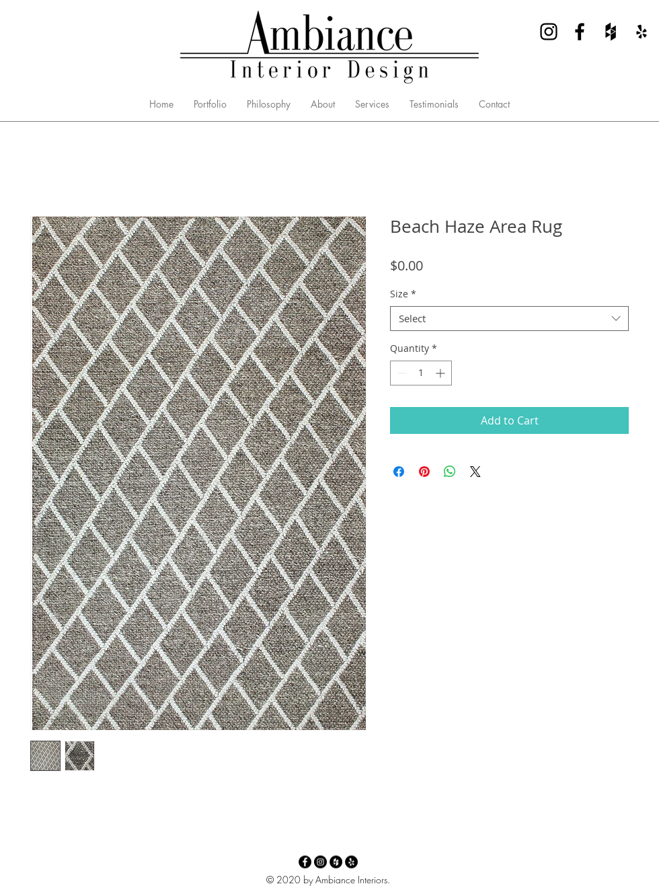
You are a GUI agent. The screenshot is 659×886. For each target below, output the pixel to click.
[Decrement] (400, 373)
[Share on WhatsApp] (450, 472)
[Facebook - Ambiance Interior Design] (579, 31)
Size (403, 294)
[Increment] (441, 373)
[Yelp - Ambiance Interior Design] (641, 31)
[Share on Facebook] (399, 472)
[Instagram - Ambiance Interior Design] (548, 31)
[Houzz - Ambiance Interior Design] (610, 31)
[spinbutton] (421, 373)
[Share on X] (475, 472)
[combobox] (509, 319)
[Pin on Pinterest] (424, 472)
